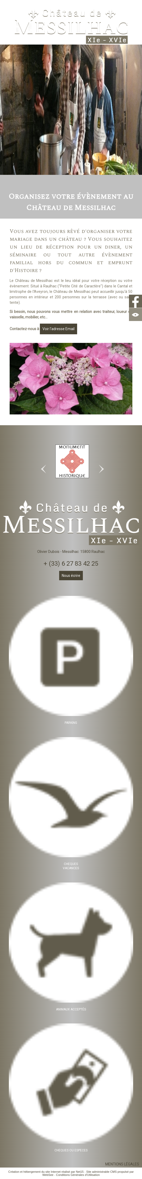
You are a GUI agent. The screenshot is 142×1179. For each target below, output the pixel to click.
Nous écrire (71, 575)
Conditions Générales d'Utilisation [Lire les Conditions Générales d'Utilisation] (78, 1174)
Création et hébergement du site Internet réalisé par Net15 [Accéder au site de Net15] (46, 1171)
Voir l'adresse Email (58, 329)
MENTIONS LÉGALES (122, 1164)
